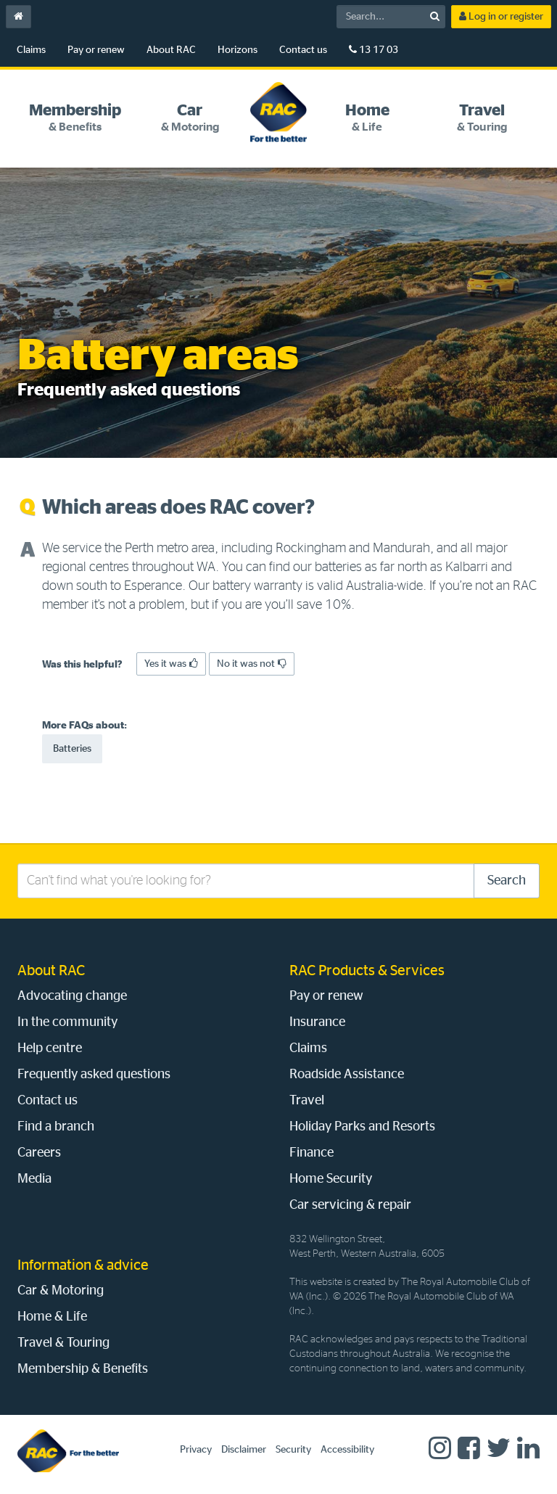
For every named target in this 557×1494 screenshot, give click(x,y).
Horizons (237, 50)
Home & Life (52, 1316)
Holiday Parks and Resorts (362, 1126)
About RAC (171, 50)
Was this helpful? (82, 665)
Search (506, 880)
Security (293, 1450)
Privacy (196, 1450)
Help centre (49, 1048)
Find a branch (55, 1126)
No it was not (251, 663)
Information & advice (83, 1265)
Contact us (303, 50)
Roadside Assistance (346, 1074)
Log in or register (501, 16)
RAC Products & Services (367, 971)
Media (34, 1179)
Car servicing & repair (350, 1205)
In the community (67, 1022)
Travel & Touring (63, 1343)
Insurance (317, 1022)
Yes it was (171, 663)
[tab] (75, 118)
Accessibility (347, 1450)
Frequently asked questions (93, 1074)
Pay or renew (96, 50)
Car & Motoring (60, 1290)
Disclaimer (243, 1450)
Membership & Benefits (82, 1369)
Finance (311, 1153)
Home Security (330, 1179)
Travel (306, 1100)
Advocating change (72, 996)
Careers (39, 1153)
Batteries (72, 749)
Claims (31, 50)
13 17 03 (373, 49)
